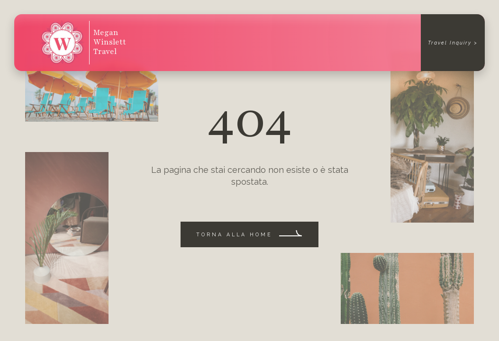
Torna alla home (234, 234)
